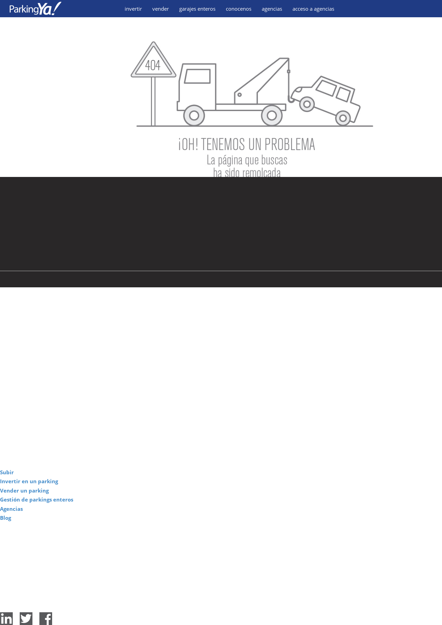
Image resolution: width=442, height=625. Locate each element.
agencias (272, 8)
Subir (7, 472)
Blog (5, 517)
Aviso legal (204, 606)
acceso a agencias (313, 8)
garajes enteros (197, 8)
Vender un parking (24, 490)
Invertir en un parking (29, 481)
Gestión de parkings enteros (36, 499)
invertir (133, 8)
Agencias (11, 508)
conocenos (238, 8)
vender (160, 8)
